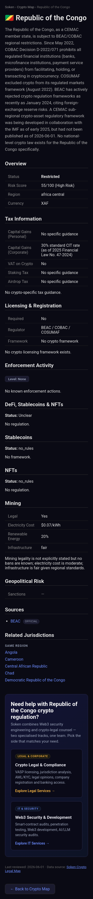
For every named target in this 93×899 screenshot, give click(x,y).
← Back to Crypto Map (30, 889)
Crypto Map (25, 7)
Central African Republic (26, 666)
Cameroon (14, 659)
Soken (9, 7)
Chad (9, 673)
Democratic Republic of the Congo (35, 680)
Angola (11, 652)
